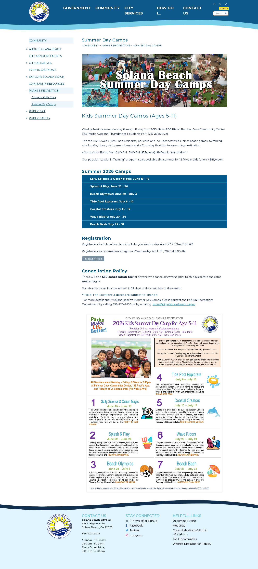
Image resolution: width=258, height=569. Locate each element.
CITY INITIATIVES (40, 63)
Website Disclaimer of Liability (192, 543)
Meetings (179, 525)
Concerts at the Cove (43, 97)
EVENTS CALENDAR (42, 69)
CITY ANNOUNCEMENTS (45, 56)
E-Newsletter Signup (143, 520)
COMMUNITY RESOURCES (46, 83)
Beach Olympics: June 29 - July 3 (158, 194)
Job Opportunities (185, 539)
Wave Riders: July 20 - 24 (158, 217)
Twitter (134, 530)
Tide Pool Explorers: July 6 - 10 (158, 201)
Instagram (136, 535)
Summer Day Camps (43, 104)
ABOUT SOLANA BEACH (45, 49)
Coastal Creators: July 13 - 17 (158, 209)
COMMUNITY (37, 40)
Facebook (136, 525)
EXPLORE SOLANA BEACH (46, 76)
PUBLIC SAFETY (39, 118)
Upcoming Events (184, 520)
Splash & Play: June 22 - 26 (158, 186)
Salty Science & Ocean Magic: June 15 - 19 (158, 179)
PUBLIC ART (37, 111)
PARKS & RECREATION (44, 90)
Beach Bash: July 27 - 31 (158, 224)
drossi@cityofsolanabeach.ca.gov (174, 304)
